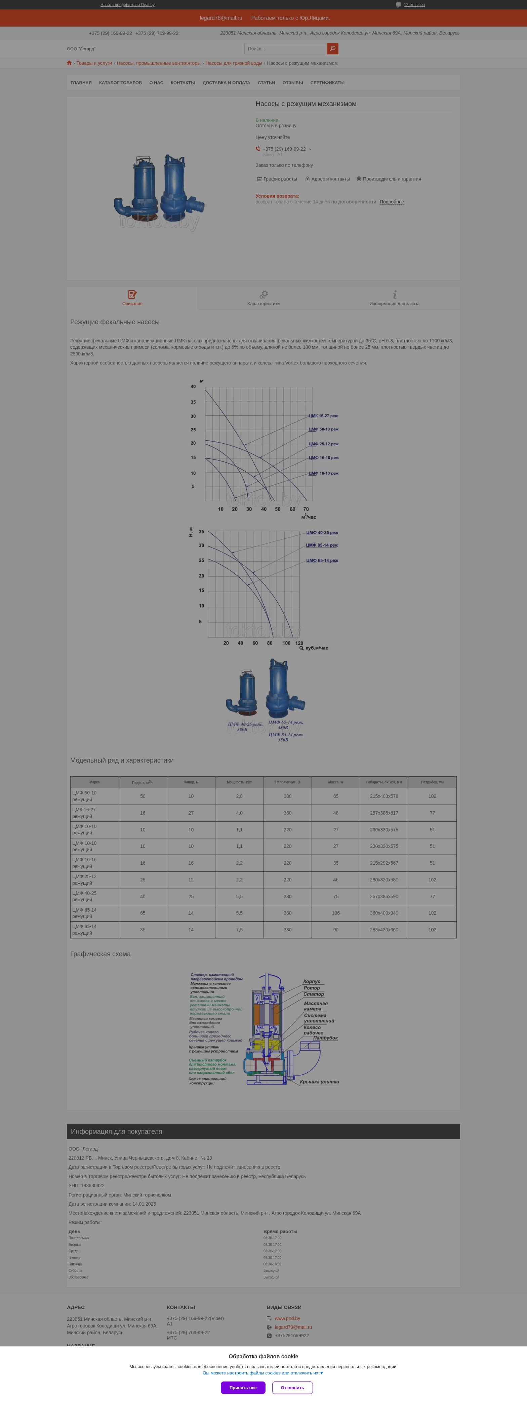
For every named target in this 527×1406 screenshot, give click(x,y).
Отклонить (292, 1387)
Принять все (243, 1387)
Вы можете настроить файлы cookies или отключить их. (261, 1372)
